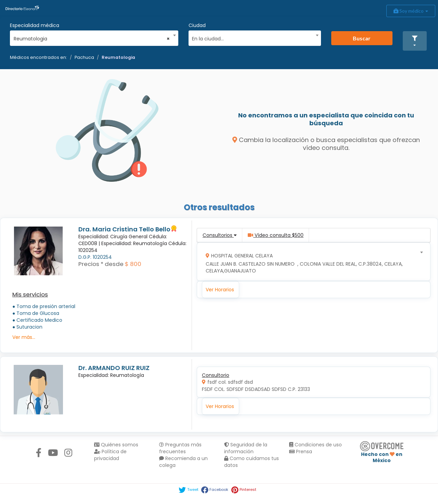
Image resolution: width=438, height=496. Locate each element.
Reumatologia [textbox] (92, 38)
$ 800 (133, 263)
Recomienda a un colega (183, 462)
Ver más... (23, 337)
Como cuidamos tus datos (251, 462)
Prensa (300, 451)
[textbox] (252, 37)
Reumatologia (118, 57)
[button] (415, 41)
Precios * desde (101, 263)
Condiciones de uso (315, 444)
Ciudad (197, 25)
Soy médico (411, 11)
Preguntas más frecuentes (180, 448)
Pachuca (84, 57)
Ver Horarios (220, 289)
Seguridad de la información (245, 448)
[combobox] (92, 37)
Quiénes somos (116, 444)
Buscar (362, 38)
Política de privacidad (110, 455)
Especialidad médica (34, 25)
